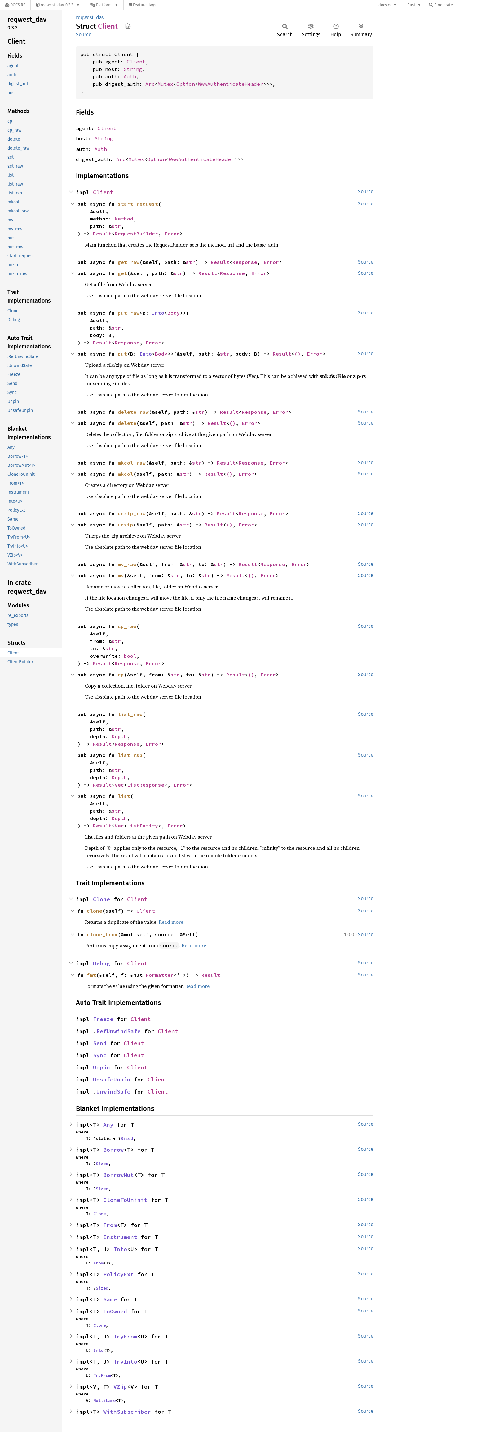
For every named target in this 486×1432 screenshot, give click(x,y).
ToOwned (115, 1311)
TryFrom (125, 1336)
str (116, 226)
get (122, 273)
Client (136, 62)
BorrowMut (118, 1174)
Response (244, 262)
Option (185, 84)
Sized (127, 1138)
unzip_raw (132, 513)
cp (121, 674)
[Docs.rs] (15, 5)
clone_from (102, 934)
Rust (411, 4)
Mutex (165, 84)
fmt (91, 975)
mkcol (125, 474)
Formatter (160, 975)
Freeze (103, 1019)
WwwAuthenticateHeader (230, 84)
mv (121, 575)
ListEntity (142, 826)
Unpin (101, 1067)
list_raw (130, 714)
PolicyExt (118, 1274)
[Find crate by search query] (460, 5)
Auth (130, 76)
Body (173, 313)
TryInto (125, 1361)
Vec (119, 785)
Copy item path (128, 26)
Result (102, 233)
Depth (119, 736)
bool (130, 656)
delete (127, 423)
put (122, 354)
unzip (125, 525)
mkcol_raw (132, 463)
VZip (120, 1386)
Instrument (120, 1237)
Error (172, 233)
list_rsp (130, 755)
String (133, 69)
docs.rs (384, 4)
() (297, 354)
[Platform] (104, 5)
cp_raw (127, 626)
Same (110, 1299)
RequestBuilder (136, 233)
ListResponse (145, 785)
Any (108, 1124)
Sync (100, 1055)
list (124, 796)
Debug (101, 963)
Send (100, 1043)
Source (83, 34)
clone (94, 911)
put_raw (128, 313)
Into (158, 313)
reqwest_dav (90, 17)
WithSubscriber (127, 1411)
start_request (138, 204)
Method (124, 219)
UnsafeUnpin (111, 1079)
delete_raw (133, 412)
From (110, 1225)
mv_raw (127, 564)
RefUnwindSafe (118, 1031)
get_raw (128, 262)
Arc (150, 84)
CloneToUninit (125, 1199)
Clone (101, 899)
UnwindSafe (113, 1091)
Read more (171, 922)
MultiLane (104, 1400)
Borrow (113, 1149)
